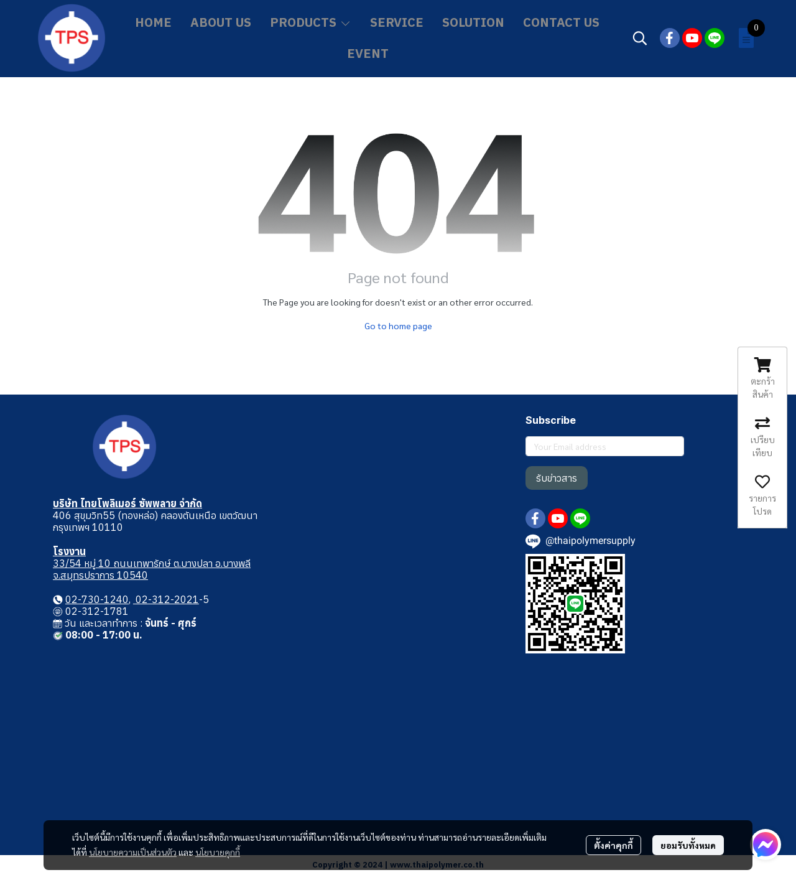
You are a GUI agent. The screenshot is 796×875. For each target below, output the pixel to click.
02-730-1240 (97, 599)
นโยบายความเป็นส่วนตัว (133, 852)
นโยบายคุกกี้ (217, 852)
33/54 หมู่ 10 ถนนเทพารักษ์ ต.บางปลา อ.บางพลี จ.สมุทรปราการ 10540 (152, 569)
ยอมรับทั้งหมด (688, 845)
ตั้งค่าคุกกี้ (613, 845)
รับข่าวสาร (556, 478)
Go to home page (398, 325)
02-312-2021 (166, 599)
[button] (639, 38)
